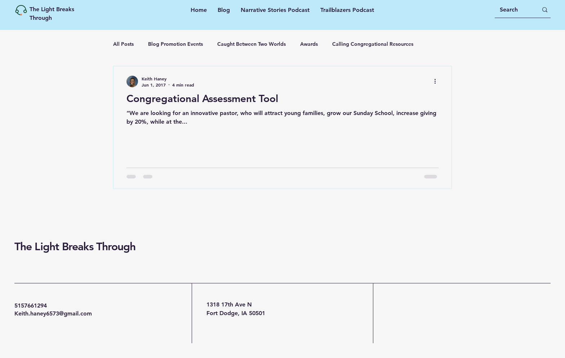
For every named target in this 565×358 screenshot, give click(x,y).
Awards (309, 44)
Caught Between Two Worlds (251, 44)
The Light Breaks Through (74, 246)
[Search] (513, 10)
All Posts (123, 44)
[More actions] (437, 81)
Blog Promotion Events (175, 44)
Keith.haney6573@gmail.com (53, 313)
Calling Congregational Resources (372, 44)
